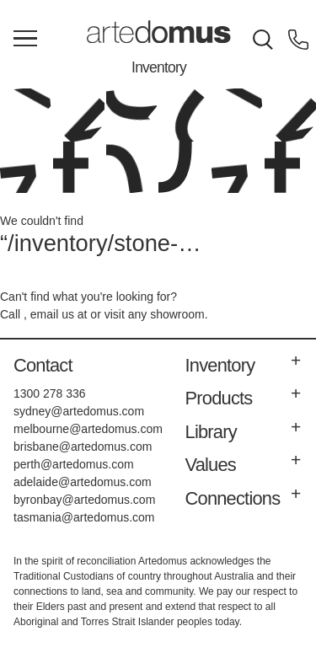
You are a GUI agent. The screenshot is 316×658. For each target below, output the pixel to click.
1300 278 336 (49, 393)
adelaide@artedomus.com (82, 482)
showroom (177, 314)
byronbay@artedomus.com (84, 499)
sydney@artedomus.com (78, 411)
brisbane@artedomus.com (82, 446)
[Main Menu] (25, 39)
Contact (42, 365)
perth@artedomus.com (73, 464)
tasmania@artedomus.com (84, 517)
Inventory (158, 67)
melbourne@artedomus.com (88, 429)
